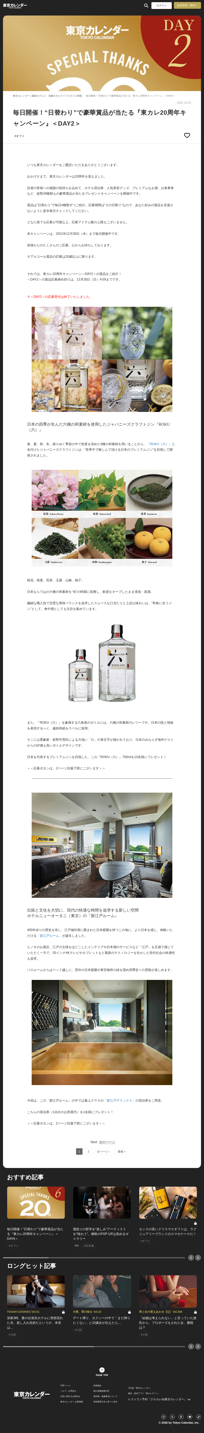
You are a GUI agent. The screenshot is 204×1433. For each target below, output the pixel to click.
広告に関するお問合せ (70, 1396)
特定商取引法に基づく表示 (105, 1402)
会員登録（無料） (187, 5)
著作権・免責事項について (105, 1396)
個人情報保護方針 (101, 1391)
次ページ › (103, 1151)
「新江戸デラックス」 (119, 1100)
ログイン (161, 5)
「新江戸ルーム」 (49, 935)
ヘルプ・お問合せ (68, 1391)
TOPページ (65, 1386)
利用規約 (97, 1386)
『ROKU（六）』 (159, 444)
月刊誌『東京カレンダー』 (140, 1388)
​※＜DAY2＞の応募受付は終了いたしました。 (60, 296)
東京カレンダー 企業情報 (71, 1402)
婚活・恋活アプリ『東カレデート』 (144, 1393)
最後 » (122, 1151)
